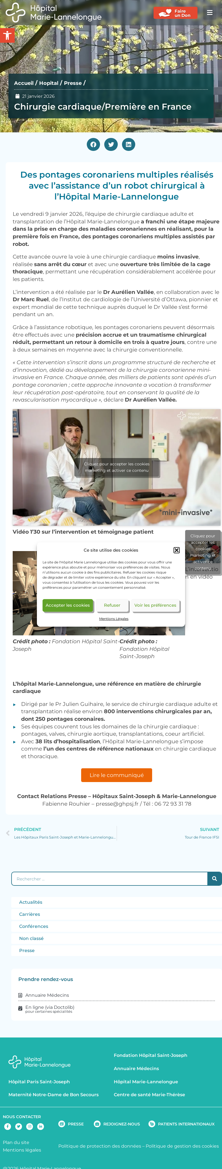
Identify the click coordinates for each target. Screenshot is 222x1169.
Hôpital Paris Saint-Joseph (39, 1081)
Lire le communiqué (117, 775)
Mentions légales (22, 1150)
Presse (79, 83)
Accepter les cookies (68, 605)
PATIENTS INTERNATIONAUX (186, 1124)
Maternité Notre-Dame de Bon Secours (53, 1094)
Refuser (112, 605)
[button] (176, 550)
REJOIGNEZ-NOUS (121, 1124)
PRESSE (76, 1124)
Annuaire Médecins (136, 1068)
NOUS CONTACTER (22, 1116)
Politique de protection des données (99, 1146)
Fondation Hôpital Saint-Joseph (150, 1055)
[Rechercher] (214, 878)
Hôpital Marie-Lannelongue (146, 1081)
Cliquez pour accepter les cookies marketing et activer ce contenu (117, 467)
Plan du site (16, 1142)
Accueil (25, 83)
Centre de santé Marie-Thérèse (149, 1094)
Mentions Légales (113, 619)
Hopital (52, 83)
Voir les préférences (155, 605)
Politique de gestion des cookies (182, 1146)
